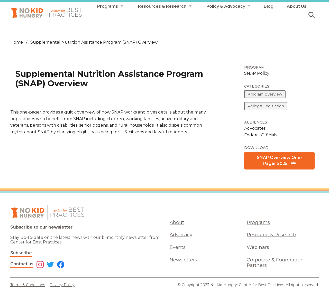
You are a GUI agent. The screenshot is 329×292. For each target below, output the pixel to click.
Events (178, 247)
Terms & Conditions (27, 285)
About (177, 222)
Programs (258, 222)
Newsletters (183, 260)
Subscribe (21, 252)
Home (16, 42)
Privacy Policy (62, 285)
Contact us (21, 263)
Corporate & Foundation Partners (275, 262)
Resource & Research (271, 235)
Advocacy (181, 235)
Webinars (258, 247)
